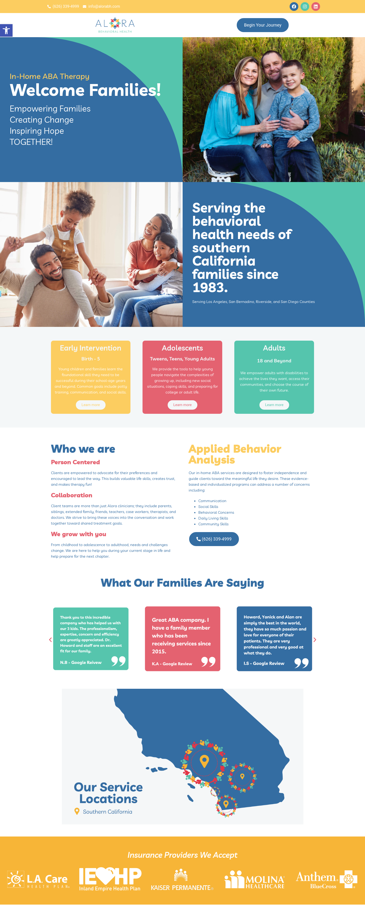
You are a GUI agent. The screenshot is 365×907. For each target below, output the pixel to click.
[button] (6, 30)
